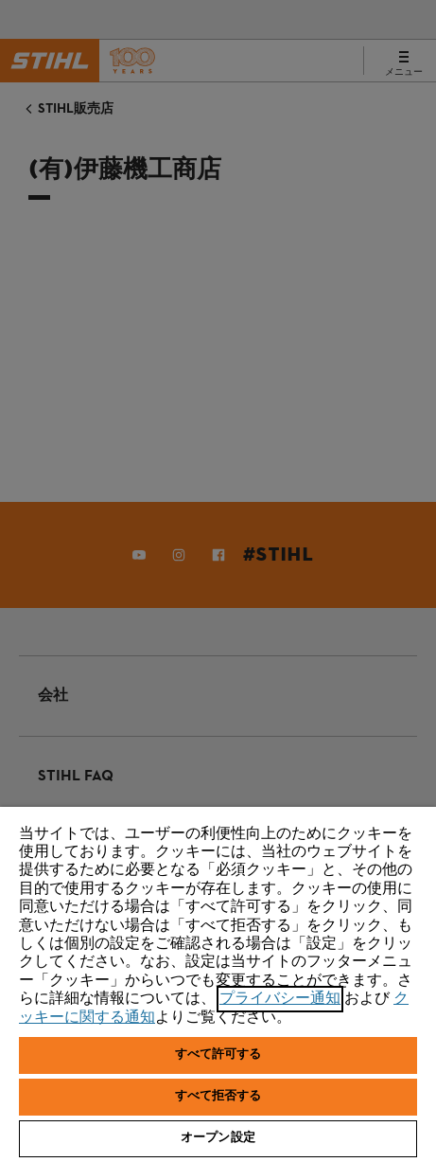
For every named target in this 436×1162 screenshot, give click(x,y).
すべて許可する (218, 1055)
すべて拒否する (218, 1096)
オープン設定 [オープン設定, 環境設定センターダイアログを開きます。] (218, 1138)
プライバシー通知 (279, 999)
